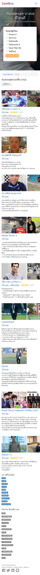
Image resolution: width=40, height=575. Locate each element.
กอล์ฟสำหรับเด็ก (6, 519)
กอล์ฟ (3, 513)
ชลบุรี (3, 478)
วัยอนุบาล (11, 34)
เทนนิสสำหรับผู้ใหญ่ (7, 551)
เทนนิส (3, 548)
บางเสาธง (4, 483)
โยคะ (3, 557)
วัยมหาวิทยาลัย (13, 48)
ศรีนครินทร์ (5, 495)
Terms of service (7, 567)
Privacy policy (18, 567)
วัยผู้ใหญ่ (11, 51)
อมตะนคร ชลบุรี (6, 504)
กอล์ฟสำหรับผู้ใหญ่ (6, 516)
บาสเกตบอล (5, 523)
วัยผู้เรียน (6, 84)
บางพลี (3, 481)
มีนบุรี (3, 489)
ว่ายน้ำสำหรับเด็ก (6, 542)
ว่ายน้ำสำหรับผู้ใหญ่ (7, 538)
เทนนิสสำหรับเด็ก (6, 554)
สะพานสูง (4, 501)
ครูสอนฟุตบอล (7, 74)
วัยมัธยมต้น (12, 41)
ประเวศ (4, 486)
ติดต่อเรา (27, 567)
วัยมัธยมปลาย (13, 45)
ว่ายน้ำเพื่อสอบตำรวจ (7, 545)
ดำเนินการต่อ (12, 56)
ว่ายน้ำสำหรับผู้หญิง (7, 535)
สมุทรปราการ (5, 498)
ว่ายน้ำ (3, 532)
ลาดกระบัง (4, 492)
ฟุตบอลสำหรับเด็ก (6, 529)
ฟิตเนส (3, 526)
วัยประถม (11, 38)
